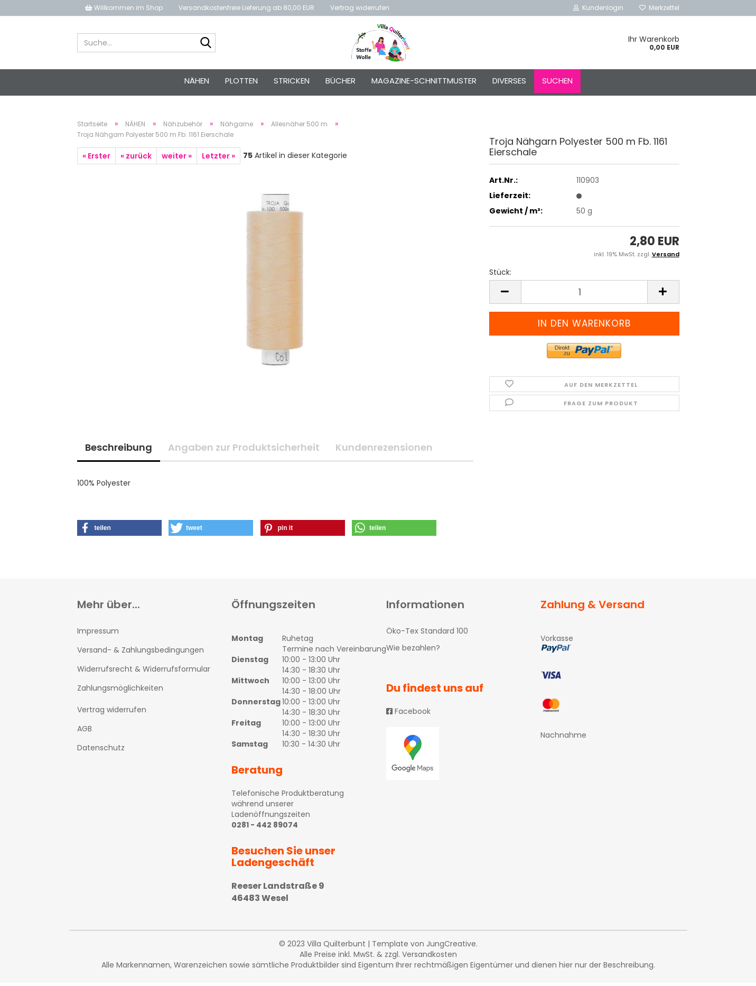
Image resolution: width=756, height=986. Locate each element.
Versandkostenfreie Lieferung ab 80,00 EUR (246, 7)
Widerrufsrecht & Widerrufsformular (143, 672)
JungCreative (451, 947)
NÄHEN (196, 80)
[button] (119, 531)
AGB (84, 732)
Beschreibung (118, 450)
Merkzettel (659, 7)
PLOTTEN (241, 80)
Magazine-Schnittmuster (424, 80)
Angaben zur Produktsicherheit (244, 450)
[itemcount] (584, 295)
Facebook (408, 715)
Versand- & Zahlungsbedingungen (140, 653)
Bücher (340, 80)
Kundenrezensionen (384, 450)
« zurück (136, 159)
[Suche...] (205, 43)
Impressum (98, 634)
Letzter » (218, 159)
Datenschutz (101, 751)
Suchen (557, 80)
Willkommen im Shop (124, 7)
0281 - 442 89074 (264, 828)
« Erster (96, 159)
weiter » (177, 159)
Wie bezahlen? (413, 651)
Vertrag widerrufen (359, 7)
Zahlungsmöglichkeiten (120, 691)
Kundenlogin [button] (598, 7)
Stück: (500, 275)
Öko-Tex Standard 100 (427, 634)
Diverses (509, 80)
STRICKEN (292, 80)
